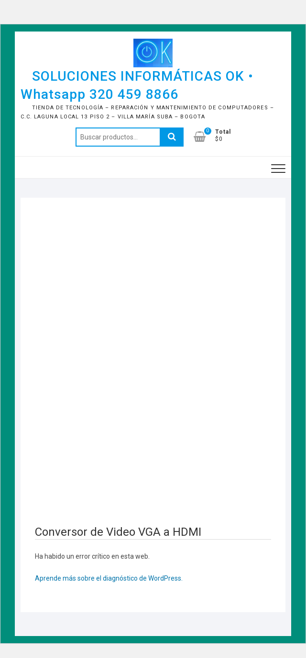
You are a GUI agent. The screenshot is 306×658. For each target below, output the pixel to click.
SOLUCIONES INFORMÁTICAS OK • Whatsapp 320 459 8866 (137, 85)
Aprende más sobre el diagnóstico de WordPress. (109, 578)
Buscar (172, 137)
